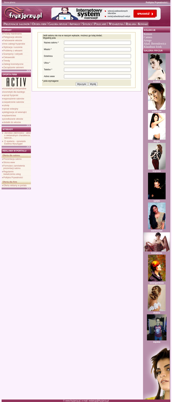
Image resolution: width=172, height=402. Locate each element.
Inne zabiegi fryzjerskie (14, 44)
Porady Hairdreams (12, 33)
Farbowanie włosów (12, 40)
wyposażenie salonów (13, 98)
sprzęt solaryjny (10, 109)
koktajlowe (156, 253)
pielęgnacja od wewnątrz (15, 112)
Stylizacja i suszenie (12, 47)
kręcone (157, 171)
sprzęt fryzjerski (10, 95)
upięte (157, 201)
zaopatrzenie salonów (13, 102)
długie (157, 141)
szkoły (6, 105)
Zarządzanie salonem (13, 67)
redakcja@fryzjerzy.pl (99, 401)
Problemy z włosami (12, 50)
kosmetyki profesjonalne (14, 88)
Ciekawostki (9, 57)
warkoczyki (156, 230)
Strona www (9, 162)
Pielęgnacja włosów (12, 37)
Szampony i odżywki (13, 54)
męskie (156, 342)
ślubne (156, 312)
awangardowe (157, 283)
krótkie (156, 81)
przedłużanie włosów (13, 119)
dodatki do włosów (12, 122)
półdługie (156, 111)
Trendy (6, 60)
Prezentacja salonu (12, 159)
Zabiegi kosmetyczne (13, 64)
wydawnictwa (9, 115)
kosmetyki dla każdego (14, 92)
